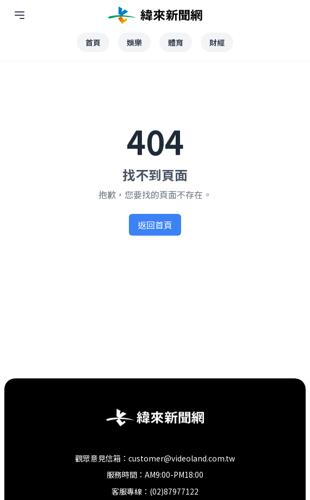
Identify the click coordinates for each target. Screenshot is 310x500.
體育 (175, 42)
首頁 (93, 42)
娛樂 (134, 42)
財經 (217, 42)
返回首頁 (155, 224)
